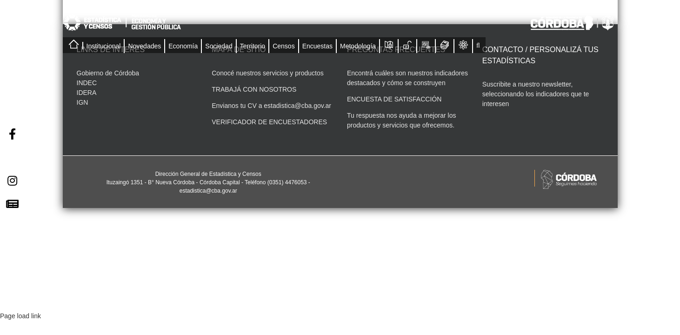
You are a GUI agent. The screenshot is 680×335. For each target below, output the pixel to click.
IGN (82, 102)
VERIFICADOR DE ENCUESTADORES (269, 122)
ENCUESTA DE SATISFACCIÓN (394, 99)
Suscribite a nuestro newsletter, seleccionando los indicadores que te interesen (535, 93)
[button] (478, 45)
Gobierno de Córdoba (108, 73)
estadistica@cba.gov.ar (297, 105)
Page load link (20, 316)
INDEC (87, 83)
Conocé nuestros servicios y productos (267, 73)
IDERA (87, 92)
